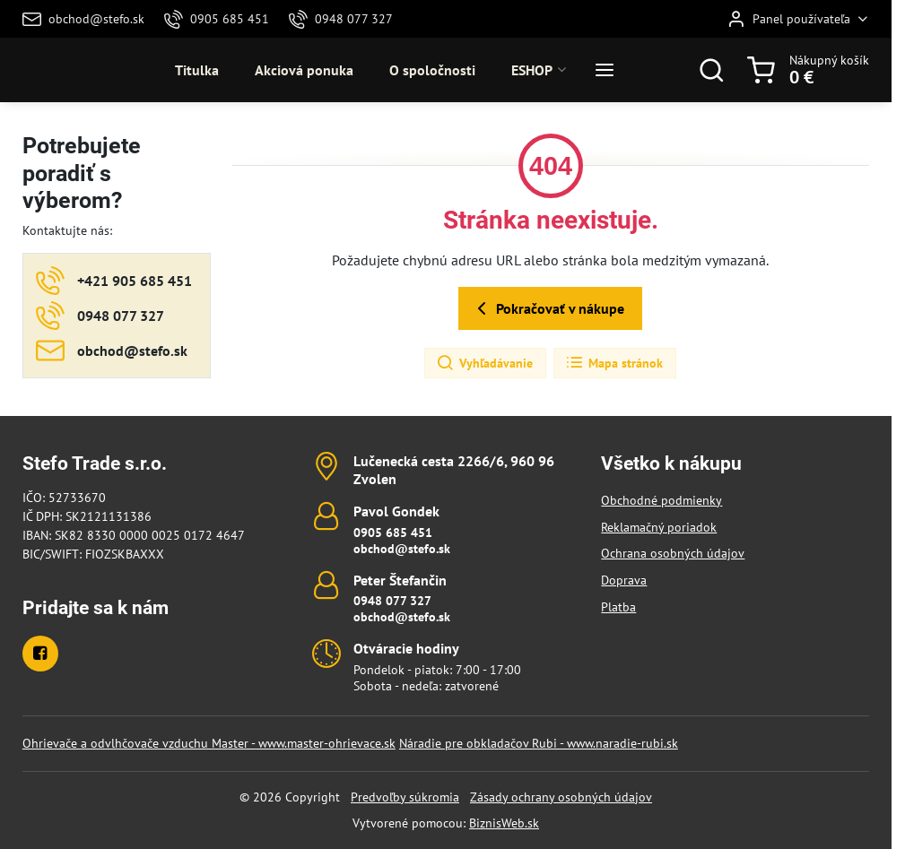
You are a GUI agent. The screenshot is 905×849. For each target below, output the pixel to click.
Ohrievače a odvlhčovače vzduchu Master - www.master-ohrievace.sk (209, 743)
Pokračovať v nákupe (547, 308)
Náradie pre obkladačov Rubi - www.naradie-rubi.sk (538, 743)
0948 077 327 (392, 601)
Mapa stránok (614, 363)
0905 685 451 (392, 532)
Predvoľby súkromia (405, 797)
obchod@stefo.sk (401, 549)
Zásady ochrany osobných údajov (561, 797)
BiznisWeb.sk (504, 823)
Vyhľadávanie (484, 363)
